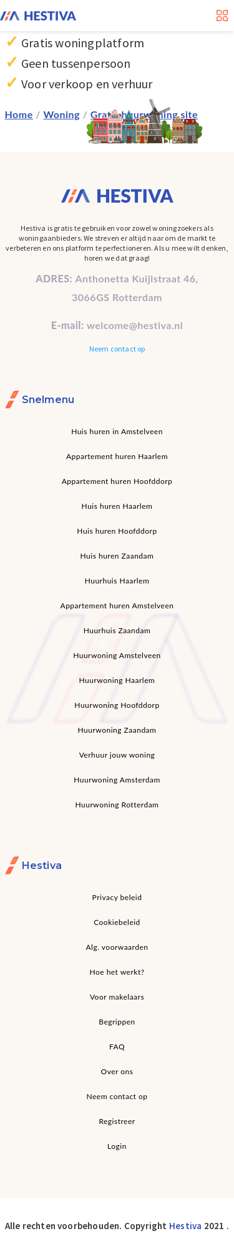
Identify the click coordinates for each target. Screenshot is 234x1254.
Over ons (117, 1071)
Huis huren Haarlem (117, 506)
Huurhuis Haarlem (117, 580)
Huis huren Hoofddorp (117, 531)
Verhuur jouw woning (117, 754)
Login (117, 1146)
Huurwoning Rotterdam (117, 804)
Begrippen (117, 1021)
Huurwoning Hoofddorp (116, 705)
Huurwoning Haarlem (117, 680)
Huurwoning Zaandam (117, 730)
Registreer (117, 1121)
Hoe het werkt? (116, 972)
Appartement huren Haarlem (117, 456)
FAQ (117, 1046)
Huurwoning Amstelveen (117, 655)
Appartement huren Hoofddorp (117, 481)
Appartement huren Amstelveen (117, 605)
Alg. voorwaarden (117, 947)
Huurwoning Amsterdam (117, 779)
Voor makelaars (117, 996)
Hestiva (185, 1226)
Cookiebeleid (117, 922)
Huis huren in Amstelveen (117, 431)
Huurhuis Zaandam (117, 630)
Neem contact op (117, 348)
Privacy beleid (117, 897)
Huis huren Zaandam (117, 555)
